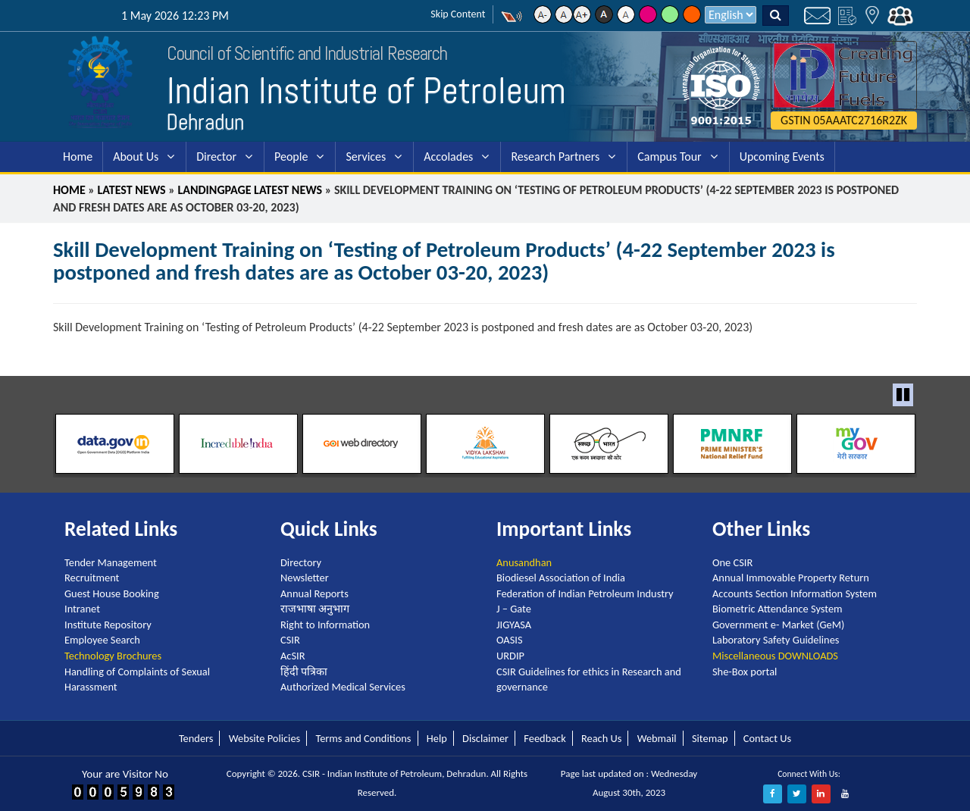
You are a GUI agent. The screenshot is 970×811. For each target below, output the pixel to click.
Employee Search (102, 640)
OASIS (509, 640)
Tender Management (110, 562)
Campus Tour (669, 156)
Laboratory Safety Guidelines (775, 640)
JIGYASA (513, 624)
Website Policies (264, 738)
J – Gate (513, 608)
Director (216, 156)
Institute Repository (108, 624)
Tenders (196, 738)
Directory (300, 562)
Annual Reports (314, 593)
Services (366, 156)
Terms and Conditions (363, 738)
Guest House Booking (111, 593)
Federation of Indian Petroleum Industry (585, 593)
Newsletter (304, 577)
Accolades (448, 156)
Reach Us (601, 738)
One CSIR (732, 562)
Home (77, 156)
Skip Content (457, 14)
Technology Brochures (112, 655)
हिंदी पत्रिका (303, 671)
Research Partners (555, 156)
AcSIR (292, 655)
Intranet (82, 608)
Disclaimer (485, 738)
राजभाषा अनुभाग (314, 608)
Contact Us (767, 738)
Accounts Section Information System (794, 593)
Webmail (657, 738)
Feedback (544, 738)
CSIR (290, 640)
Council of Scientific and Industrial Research (307, 53)
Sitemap (710, 738)
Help (437, 738)
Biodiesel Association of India (560, 577)
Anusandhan (524, 562)
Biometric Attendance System (777, 608)
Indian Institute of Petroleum (366, 90)
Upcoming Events (782, 156)
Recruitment (91, 577)
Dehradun (205, 122)
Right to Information (325, 624)
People (291, 156)
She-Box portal (744, 671)
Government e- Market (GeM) (778, 624)
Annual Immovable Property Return (790, 577)
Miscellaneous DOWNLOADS (775, 655)
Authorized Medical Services (342, 687)
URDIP (510, 655)
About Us (135, 156)
